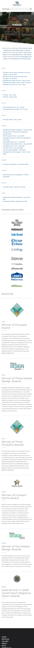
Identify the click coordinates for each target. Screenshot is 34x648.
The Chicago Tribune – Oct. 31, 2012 (13, 107)
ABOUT (4, 630)
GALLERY (5, 627)
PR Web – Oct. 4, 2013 (9, 95)
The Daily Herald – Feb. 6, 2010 (12, 119)
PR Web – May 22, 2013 (10, 97)
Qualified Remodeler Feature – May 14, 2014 (16, 80)
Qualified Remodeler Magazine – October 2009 (17, 130)
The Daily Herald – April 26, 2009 (13, 148)
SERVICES (5, 625)
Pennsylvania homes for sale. (21, 59)
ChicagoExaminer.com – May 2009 (13, 146)
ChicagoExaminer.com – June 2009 (14, 142)
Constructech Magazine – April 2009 (14, 150)
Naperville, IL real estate (22, 54)
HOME (4, 623)
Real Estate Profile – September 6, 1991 (15, 201)
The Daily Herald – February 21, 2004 (14, 187)
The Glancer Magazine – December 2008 (15, 164)
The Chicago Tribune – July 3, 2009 (13, 136)
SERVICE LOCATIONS (9, 636)
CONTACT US (6, 634)
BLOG (4, 632)
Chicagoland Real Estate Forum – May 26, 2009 (17, 144)
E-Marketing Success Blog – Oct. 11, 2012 (15, 109)
